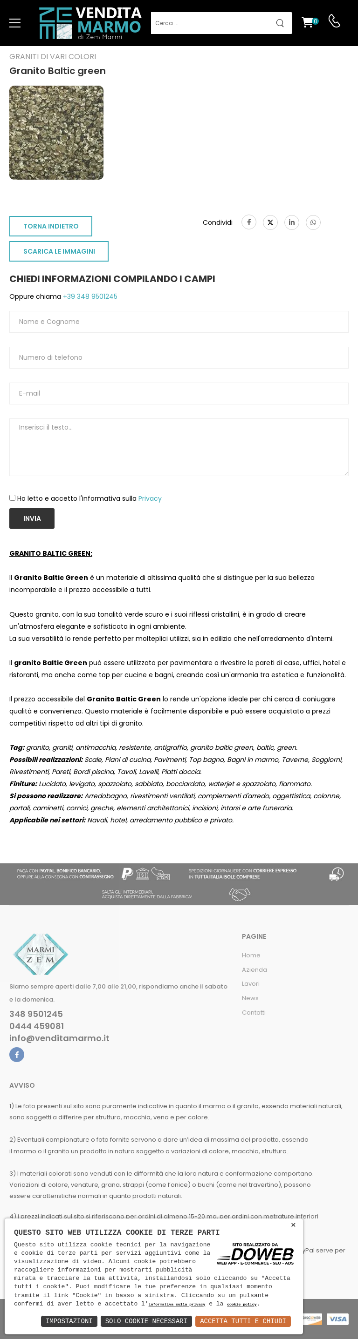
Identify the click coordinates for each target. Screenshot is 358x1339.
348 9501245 (36, 1014)
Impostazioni (69, 1321)
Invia (32, 518)
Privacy (150, 498)
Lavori (251, 983)
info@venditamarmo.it (59, 1038)
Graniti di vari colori (52, 57)
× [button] (293, 1225)
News (250, 998)
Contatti (254, 1012)
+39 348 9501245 (89, 296)
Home (251, 955)
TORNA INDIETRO (51, 226)
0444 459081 (36, 1026)
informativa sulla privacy (177, 1304)
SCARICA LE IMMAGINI (59, 251)
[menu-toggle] (15, 23)
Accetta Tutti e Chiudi (243, 1321)
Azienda (254, 969)
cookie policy (241, 1304)
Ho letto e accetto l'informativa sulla (89, 498)
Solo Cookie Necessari (146, 1321)
